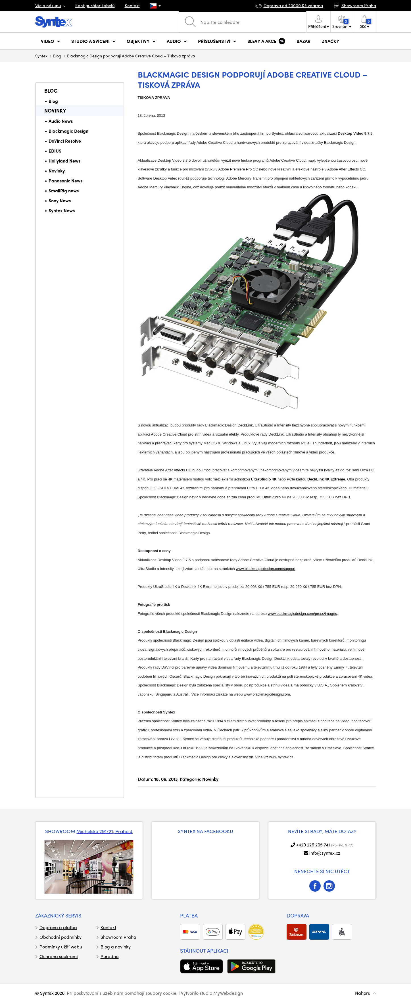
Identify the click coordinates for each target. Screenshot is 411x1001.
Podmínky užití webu (60, 946)
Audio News (61, 121)
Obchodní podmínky (60, 937)
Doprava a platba (58, 927)
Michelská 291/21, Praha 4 (104, 831)
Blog (57, 56)
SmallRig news (64, 190)
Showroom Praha (118, 937)
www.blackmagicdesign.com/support (265, 569)
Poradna (110, 956)
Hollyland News (64, 160)
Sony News (60, 200)
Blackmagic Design (68, 131)
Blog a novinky (116, 946)
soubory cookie (160, 993)
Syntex (41, 56)
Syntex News (62, 210)
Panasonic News (65, 180)
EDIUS (55, 150)
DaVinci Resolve (65, 141)
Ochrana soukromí (58, 956)
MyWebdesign (228, 993)
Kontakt (132, 5)
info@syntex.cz (324, 853)
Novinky (55, 110)
